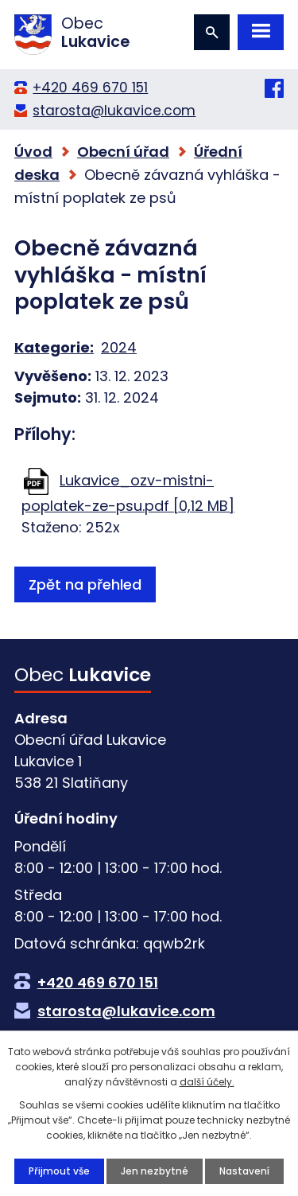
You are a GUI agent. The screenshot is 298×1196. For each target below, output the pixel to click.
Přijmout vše (59, 1171)
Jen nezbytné (154, 1171)
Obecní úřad (123, 152)
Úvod (33, 152)
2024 (119, 347)
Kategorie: (54, 347)
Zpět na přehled (85, 584)
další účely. (207, 1082)
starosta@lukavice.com (114, 110)
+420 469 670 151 (90, 87)
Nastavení (244, 1171)
